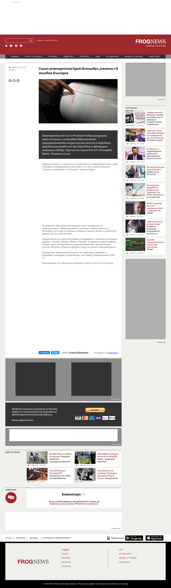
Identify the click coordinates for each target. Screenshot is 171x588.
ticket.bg (125, 584)
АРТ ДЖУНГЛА (112, 57)
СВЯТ (98, 57)
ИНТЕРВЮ (52, 57)
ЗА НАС (8, 538)
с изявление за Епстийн (155, 171)
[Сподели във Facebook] (10, 80)
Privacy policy (83, 584)
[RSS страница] (21, 45)
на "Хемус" (156, 245)
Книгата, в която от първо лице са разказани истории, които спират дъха (155, 118)
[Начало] (6, 45)
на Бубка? (155, 208)
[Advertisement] (85, 18)
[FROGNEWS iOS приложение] (154, 538)
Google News (113, 353)
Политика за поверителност (57, 538)
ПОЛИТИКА (84, 57)
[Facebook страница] (11, 45)
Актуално (66, 562)
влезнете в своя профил (62, 503)
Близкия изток (155, 135)
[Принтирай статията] (18, 80)
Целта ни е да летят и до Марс (155, 192)
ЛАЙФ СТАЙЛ (154, 57)
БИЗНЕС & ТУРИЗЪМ (133, 57)
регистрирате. (91, 503)
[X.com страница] (16, 45)
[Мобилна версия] (116, 538)
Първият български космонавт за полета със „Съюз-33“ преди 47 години (155, 228)
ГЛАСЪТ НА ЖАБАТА (33, 57)
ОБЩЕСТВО (68, 57)
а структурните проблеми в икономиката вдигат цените (154, 154)
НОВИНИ (15, 57)
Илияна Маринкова (78, 353)
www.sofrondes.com (114, 584)
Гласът (65, 554)
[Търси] (31, 41)
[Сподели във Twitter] (14, 80)
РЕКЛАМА (33, 538)
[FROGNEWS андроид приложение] (134, 538)
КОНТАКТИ (20, 538)
